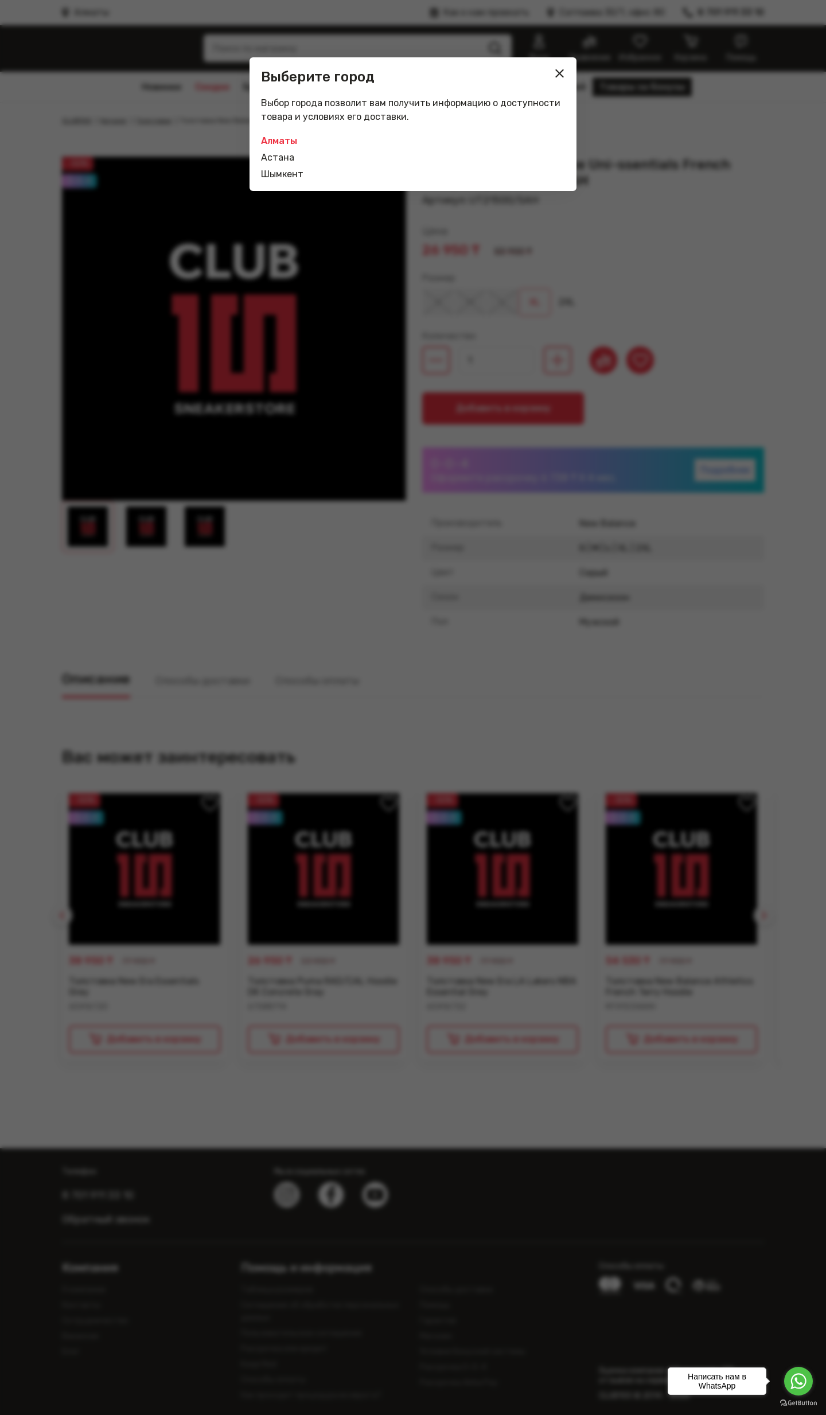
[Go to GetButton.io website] (798, 1403)
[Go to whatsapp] (798, 1381)
